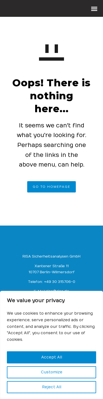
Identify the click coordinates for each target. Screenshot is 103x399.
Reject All (51, 387)
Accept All (51, 357)
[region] (51, 345)
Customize (51, 372)
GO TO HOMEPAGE (51, 186)
